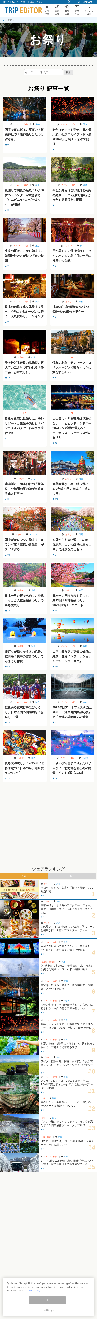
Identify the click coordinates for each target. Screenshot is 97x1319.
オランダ (33, 534)
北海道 (85, 758)
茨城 (85, 185)
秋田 (33, 646)
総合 (72, 875)
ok (47, 1300)
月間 (23, 875)
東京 (37, 245)
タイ (82, 245)
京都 (37, 124)
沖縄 (33, 590)
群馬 (81, 534)
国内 (85, 124)
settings (48, 1310)
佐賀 (85, 646)
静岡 (81, 590)
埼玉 (37, 185)
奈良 (33, 357)
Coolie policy (33, 1290)
